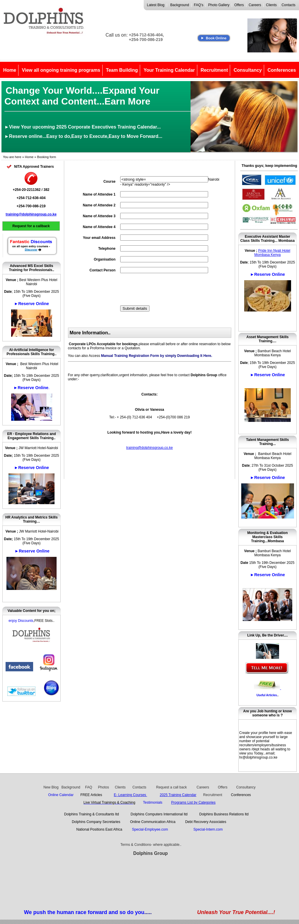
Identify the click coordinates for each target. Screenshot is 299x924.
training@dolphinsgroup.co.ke (31, 214)
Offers (239, 5)
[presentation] (164, 289)
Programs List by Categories (193, 802)
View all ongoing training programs (61, 70)
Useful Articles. (267, 695)
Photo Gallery (219, 5)
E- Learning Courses (130, 795)
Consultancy (248, 70)
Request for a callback (31, 226)
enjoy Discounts (21, 621)
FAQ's (198, 5)
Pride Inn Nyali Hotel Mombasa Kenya (272, 253)
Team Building (122, 70)
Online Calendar (61, 795)
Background (179, 5)
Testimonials (152, 802)
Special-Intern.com (208, 829)
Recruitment (214, 70)
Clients (271, 5)
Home (9, 70)
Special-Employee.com (151, 829)
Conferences (281, 70)
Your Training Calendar (169, 70)
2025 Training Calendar (178, 795)
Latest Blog (155, 5)
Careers (255, 5)
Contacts (288, 5)
